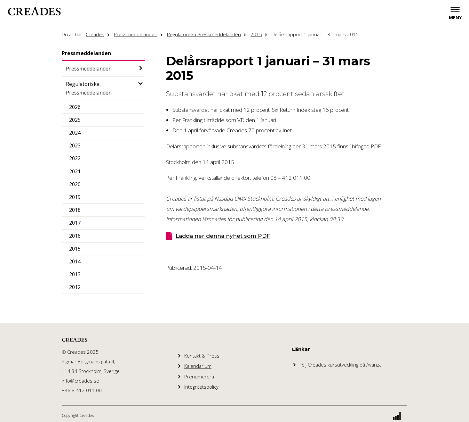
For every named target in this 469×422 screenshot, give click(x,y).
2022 (75, 158)
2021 (75, 171)
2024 (75, 132)
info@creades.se (80, 380)
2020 (75, 184)
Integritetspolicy (201, 387)
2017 (75, 222)
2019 (75, 197)
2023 (75, 145)
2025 (75, 119)
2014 (75, 261)
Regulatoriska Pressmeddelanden (204, 34)
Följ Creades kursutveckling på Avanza (340, 364)
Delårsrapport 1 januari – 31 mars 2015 (315, 34)
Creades (95, 34)
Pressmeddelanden (135, 34)
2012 (75, 287)
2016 (75, 235)
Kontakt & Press (201, 355)
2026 (75, 107)
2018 (75, 209)
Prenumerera (199, 376)
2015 (256, 34)
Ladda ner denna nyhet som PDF (223, 236)
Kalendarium (197, 366)
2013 (75, 274)
